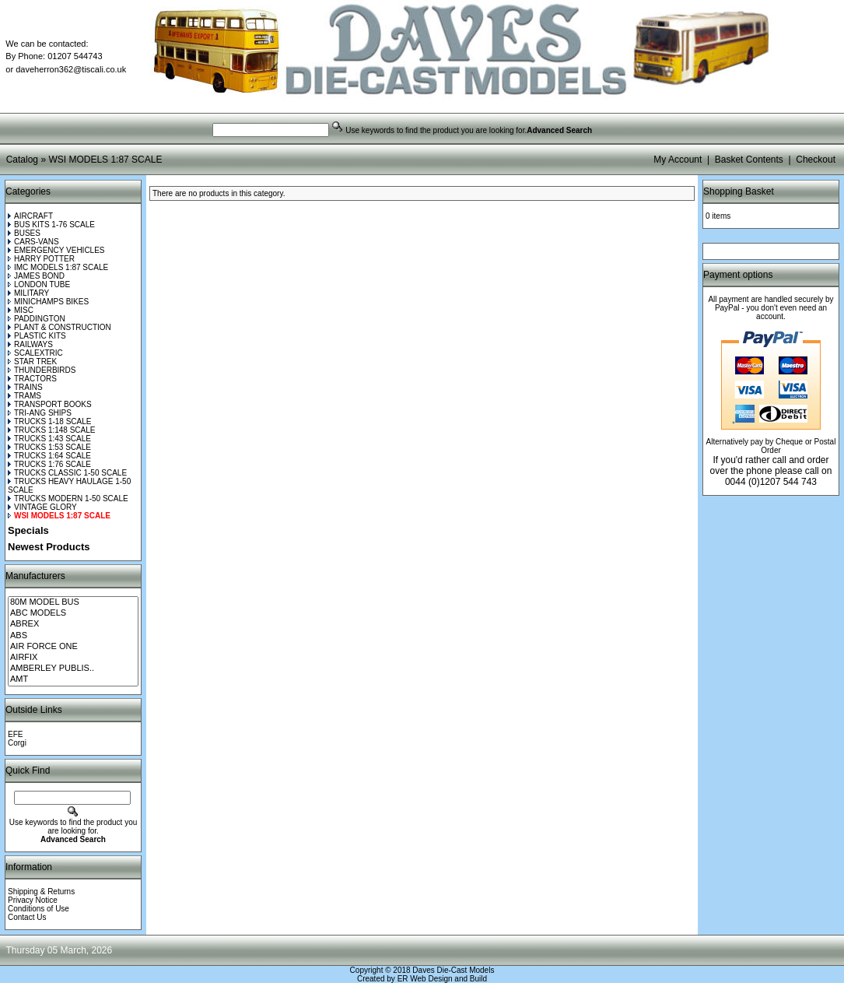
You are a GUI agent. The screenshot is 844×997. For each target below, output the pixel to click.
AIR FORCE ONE (73, 646)
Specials (28, 530)
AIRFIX (73, 657)
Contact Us (27, 917)
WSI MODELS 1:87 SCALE (105, 159)
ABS (73, 635)
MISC (20, 310)
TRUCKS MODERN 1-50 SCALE (68, 498)
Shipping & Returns (41, 891)
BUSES (24, 233)
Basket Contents (749, 159)
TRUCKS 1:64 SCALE (49, 455)
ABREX (73, 624)
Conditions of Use (38, 908)
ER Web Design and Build (442, 978)
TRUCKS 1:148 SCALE (52, 430)
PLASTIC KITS (37, 336)
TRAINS (25, 387)
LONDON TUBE (39, 284)
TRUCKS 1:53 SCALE (49, 447)
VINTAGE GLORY (42, 507)
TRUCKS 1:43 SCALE (49, 438)
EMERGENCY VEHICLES (56, 250)
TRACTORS (32, 378)
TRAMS (24, 395)
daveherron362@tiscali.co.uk (71, 69)
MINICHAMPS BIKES (48, 301)
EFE (15, 734)
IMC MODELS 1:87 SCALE (58, 267)
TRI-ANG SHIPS (40, 413)
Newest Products (48, 547)
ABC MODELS (73, 613)
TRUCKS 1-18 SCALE (49, 421)
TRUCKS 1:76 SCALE (49, 464)
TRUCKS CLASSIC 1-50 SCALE (67, 473)
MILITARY (28, 293)
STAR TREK (32, 361)
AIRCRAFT (30, 216)
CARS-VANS (33, 241)
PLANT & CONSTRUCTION (59, 327)
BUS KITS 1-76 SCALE (51, 224)
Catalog (22, 159)
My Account (677, 159)
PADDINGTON (36, 318)
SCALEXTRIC (35, 353)
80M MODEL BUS (73, 602)
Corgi (17, 743)
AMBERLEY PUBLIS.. (73, 668)
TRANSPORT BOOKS (50, 404)
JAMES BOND (36, 276)
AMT (73, 679)
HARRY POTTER (41, 259)
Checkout (815, 159)
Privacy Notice (33, 900)
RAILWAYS (30, 344)
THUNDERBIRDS (41, 370)
